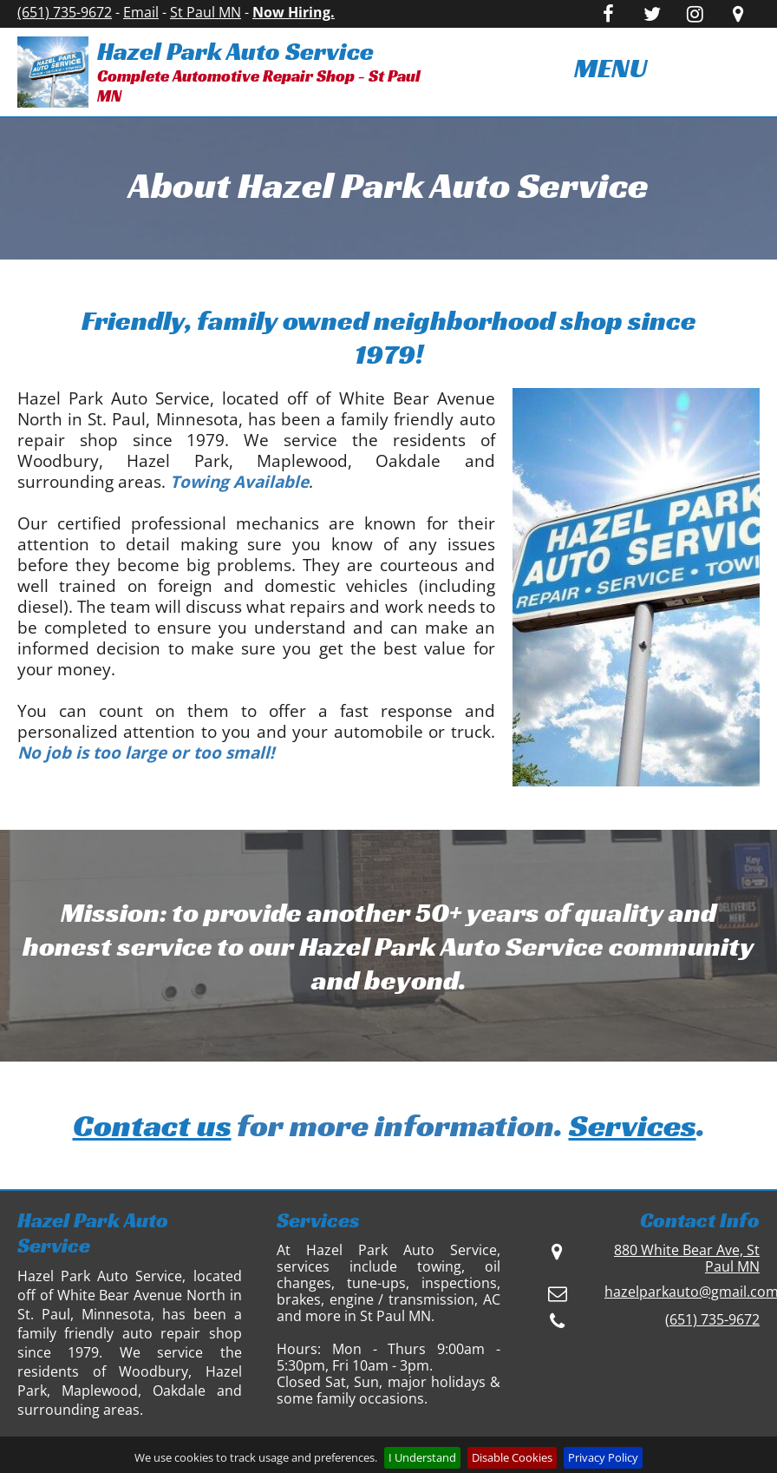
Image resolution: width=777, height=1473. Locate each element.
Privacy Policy (603, 1457)
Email (141, 12)
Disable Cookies (512, 1457)
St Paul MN (205, 12)
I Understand (422, 1457)
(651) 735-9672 (64, 12)
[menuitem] (611, 68)
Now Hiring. (293, 12)
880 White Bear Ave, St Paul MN (687, 1258)
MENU (610, 67)
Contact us (152, 1125)
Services (632, 1125)
